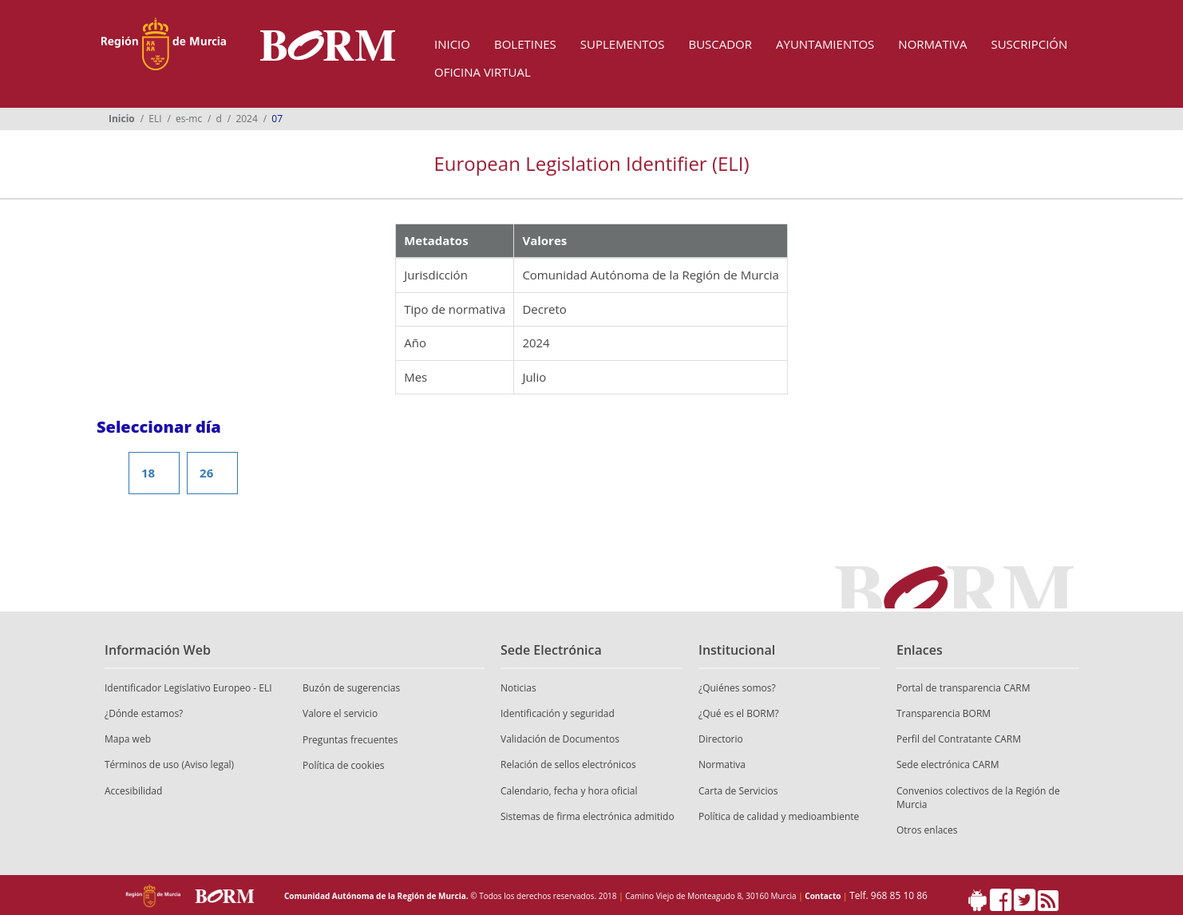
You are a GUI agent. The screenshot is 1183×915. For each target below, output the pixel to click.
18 (148, 473)
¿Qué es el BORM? (738, 713)
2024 (246, 118)
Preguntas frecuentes (350, 740)
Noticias (518, 688)
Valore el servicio (340, 713)
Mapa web (128, 739)
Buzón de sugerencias (351, 688)
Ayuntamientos (825, 44)
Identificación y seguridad (557, 713)
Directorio (720, 739)
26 (206, 473)
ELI (154, 118)
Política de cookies (344, 765)
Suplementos (622, 44)
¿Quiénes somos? (737, 688)
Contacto (823, 895)
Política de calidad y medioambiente (778, 816)
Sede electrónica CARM (947, 764)
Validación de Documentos (559, 739)
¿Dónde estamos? (144, 713)
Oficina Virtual (482, 72)
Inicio (452, 44)
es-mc (189, 118)
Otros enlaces (927, 830)
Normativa (932, 44)
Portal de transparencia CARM (963, 688)
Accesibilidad (133, 791)
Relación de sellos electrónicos (568, 764)
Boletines (525, 44)
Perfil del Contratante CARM (958, 739)
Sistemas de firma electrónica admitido (587, 816)
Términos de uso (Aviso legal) (169, 764)
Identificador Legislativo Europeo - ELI (188, 688)
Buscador (720, 44)
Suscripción (1029, 44)
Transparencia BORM (943, 713)
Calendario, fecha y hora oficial (569, 791)
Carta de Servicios (737, 791)
